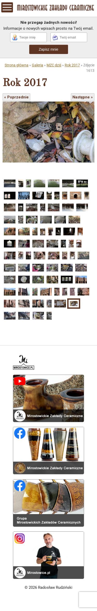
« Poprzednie (16, 97)
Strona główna (16, 65)
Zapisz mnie (48, 49)
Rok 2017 (72, 65)
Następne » (82, 97)
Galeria (37, 65)
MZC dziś (54, 65)
